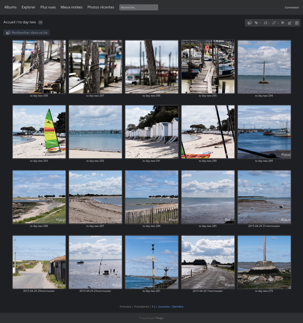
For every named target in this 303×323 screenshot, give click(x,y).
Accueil (9, 21)
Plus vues (48, 7)
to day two (27, 21)
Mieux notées (71, 7)
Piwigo (159, 318)
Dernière (177, 306)
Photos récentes (100, 7)
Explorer (28, 7)
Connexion (292, 7)
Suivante (163, 306)
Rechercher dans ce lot (30, 32)
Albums (10, 7)
